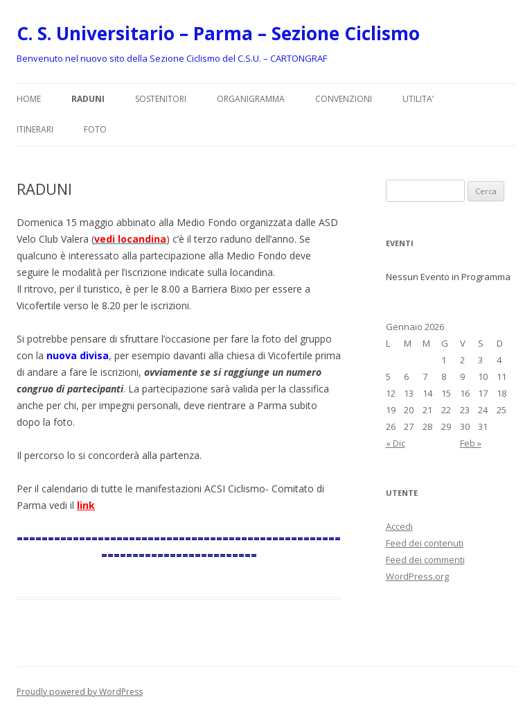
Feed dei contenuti (424, 543)
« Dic (395, 443)
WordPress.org (417, 576)
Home (29, 99)
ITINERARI (35, 129)
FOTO (95, 129)
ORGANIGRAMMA (251, 99)
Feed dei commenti (425, 559)
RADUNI (88, 99)
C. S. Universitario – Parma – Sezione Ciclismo (218, 33)
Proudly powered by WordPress (80, 692)
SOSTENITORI (160, 99)
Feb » (470, 443)
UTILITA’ (418, 99)
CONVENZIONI (343, 99)
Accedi (399, 526)
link (86, 505)
